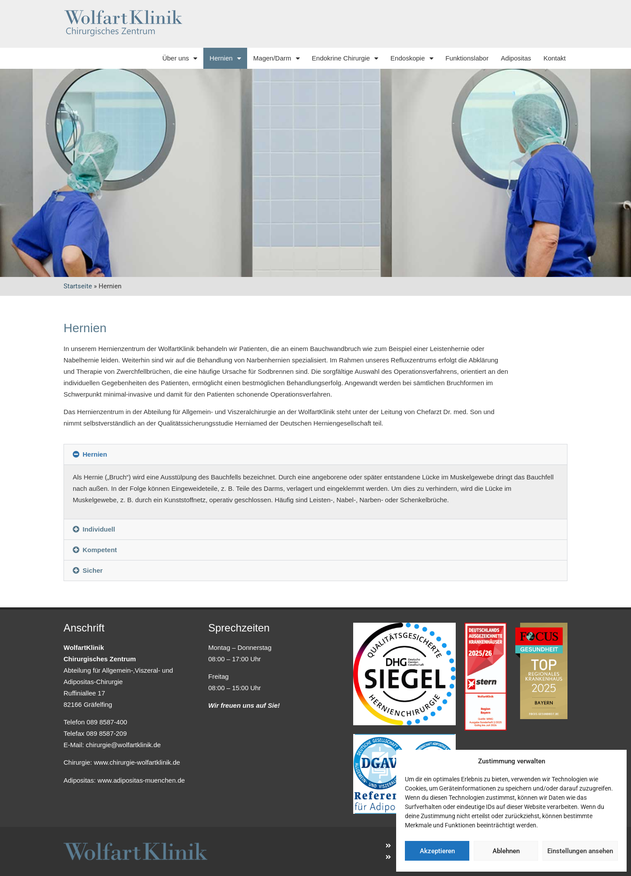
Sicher (93, 570)
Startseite (78, 286)
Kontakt (554, 58)
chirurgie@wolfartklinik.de (123, 744)
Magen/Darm (276, 58)
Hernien (225, 58)
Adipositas (516, 58)
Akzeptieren (437, 851)
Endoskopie (411, 58)
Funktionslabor (467, 58)
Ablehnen (506, 851)
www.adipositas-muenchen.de (141, 780)
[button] (315, 454)
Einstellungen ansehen (580, 851)
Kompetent (100, 549)
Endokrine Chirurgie (345, 58)
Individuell (99, 529)
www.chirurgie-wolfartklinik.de (137, 762)
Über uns (179, 58)
